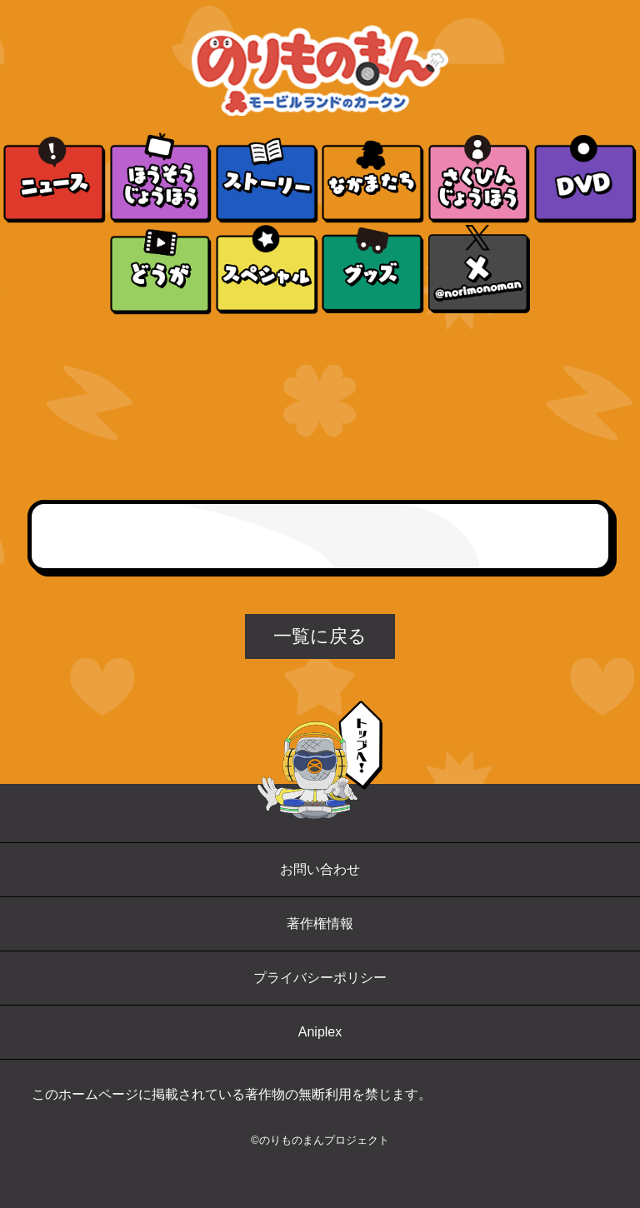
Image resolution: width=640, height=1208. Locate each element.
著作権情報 (320, 923)
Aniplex (320, 1032)
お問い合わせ (320, 869)
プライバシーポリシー (320, 978)
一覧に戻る (320, 636)
